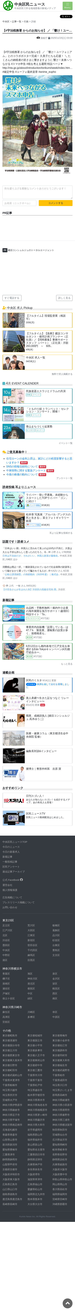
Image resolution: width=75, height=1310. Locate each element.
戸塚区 (6, 993)
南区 (54, 998)
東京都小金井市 (61, 1040)
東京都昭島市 (9, 1035)
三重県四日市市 (36, 1154)
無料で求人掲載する (62, 374)
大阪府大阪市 (59, 1169)
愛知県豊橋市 (9, 1149)
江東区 (31, 935)
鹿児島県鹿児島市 (12, 1199)
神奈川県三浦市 (61, 1119)
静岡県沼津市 (35, 1159)
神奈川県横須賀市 (62, 1124)
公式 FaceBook (12, 879)
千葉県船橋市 (9, 1085)
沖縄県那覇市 (59, 1204)
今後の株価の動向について (26, 474)
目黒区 (31, 960)
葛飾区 (56, 930)
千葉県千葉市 (35, 1080)
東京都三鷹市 (35, 1070)
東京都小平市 (35, 1045)
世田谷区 (32, 945)
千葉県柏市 (58, 1075)
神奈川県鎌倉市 (11, 1109)
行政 (26, 21)
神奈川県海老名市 (37, 1104)
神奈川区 (32, 978)
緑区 (30, 998)
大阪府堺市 (34, 1174)
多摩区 (31, 1017)
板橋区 (56, 925)
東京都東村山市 (36, 1060)
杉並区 (56, 940)
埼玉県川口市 (59, 1085)
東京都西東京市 (11, 1055)
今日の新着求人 (11, 851)
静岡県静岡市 (9, 1159)
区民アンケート (11, 866)
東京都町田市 (9, 1070)
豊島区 (56, 950)
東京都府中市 (35, 1065)
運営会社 (7, 885)
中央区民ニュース (29, 4)
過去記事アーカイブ (13, 871)
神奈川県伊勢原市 (12, 1104)
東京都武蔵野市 (61, 1070)
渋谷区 (6, 940)
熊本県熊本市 (35, 1199)
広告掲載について (12, 897)
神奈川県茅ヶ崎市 (37, 1114)
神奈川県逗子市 (11, 1114)
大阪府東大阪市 (11, 1179)
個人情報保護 (9, 890)
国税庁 (42, 38)
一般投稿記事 (9, 861)
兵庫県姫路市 (59, 1164)
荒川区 (31, 925)
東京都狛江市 (59, 1045)
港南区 (6, 983)
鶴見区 (56, 988)
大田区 (31, 930)
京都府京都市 (9, 1169)
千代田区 (32, 950)
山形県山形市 (9, 1139)
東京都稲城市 (35, 1035)
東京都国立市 (35, 1040)
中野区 (6, 955)
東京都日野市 (9, 1065)
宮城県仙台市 (59, 1134)
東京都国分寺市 (11, 1045)
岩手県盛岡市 (35, 1129)
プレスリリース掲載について (18, 902)
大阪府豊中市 (59, 1174)
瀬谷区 (6, 988)
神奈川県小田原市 (62, 1104)
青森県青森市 (9, 1134)
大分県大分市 (35, 1204)
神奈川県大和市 (36, 1124)
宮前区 (6, 1021)
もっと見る (67, 664)
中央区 (5, 21)
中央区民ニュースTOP (14, 841)
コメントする (55, 203)
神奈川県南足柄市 (12, 1124)
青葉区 (6, 973)
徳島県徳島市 (9, 1194)
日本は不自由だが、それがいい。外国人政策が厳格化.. (31, 555)
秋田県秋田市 (59, 1129)
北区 (4, 935)
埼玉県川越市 (9, 1090)
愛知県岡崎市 (59, 1144)
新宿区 (31, 940)
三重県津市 (8, 1154)
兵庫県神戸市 (35, 1164)
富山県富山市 (35, 1144)
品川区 (56, 935)
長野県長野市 (59, 1154)
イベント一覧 (66, 443)
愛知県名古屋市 (36, 1149)
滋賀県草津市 (35, 1179)
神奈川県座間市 (61, 1109)
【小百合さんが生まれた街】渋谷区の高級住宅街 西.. (30, 589)
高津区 (6, 1017)
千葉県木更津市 (11, 1080)
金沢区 (56, 978)
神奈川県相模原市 (37, 1109)
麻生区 (6, 1012)
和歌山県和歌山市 (62, 1179)
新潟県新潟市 (9, 1144)
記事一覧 (17, 21)
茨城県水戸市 (9, 1100)
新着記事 (7, 856)
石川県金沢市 (59, 1139)
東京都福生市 (59, 1065)
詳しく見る (64, 297)
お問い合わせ (9, 907)
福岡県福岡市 (59, 1194)
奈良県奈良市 (35, 1169)
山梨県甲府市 (9, 1164)
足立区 (6, 925)
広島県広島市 (9, 1184)
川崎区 (31, 1012)
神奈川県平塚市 (11, 1119)
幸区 (54, 1012)
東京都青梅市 (59, 1035)
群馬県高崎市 (59, 1095)
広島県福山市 (35, 1184)
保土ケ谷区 (8, 998)
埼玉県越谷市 (35, 1090)
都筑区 (31, 988)
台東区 (56, 945)
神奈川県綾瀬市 (61, 1100)
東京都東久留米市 (12, 1060)
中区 (30, 993)
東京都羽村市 (59, 1055)
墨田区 (6, 945)
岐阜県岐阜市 (59, 1149)
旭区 (30, 973)
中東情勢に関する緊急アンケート (30, 470)
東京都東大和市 (61, 1060)
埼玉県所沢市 (9, 1095)
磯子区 (6, 978)
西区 (54, 993)
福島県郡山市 (35, 1134)
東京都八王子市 (36, 1055)
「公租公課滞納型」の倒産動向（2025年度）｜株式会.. (31, 574)
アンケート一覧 (64, 478)
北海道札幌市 (9, 1129)
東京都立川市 (9, 1050)
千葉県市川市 (35, 1075)
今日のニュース (11, 846)
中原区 (56, 1017)
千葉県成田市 (59, 1080)
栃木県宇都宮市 (36, 1095)
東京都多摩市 (35, 1050)
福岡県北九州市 (36, 1194)
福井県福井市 (35, 1139)
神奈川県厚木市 (36, 1100)
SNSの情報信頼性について (26, 466)
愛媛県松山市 (35, 1189)
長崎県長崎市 (9, 1204)
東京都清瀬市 (9, 1040)
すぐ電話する (11, 297)
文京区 (56, 955)
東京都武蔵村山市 (12, 1075)
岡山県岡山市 (59, 1184)
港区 (4, 960)
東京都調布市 (59, 1050)
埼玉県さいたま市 (62, 1090)
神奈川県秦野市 (61, 1114)
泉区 (54, 973)
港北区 (31, 983)
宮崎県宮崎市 (59, 1199)
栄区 (54, 983)
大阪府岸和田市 (11, 1174)
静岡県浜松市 (59, 1159)
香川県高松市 (59, 1189)
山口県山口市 (9, 1189)
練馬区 (31, 955)
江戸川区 (7, 930)
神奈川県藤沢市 (36, 1119)
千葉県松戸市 (35, 1085)
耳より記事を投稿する (61, 533)
